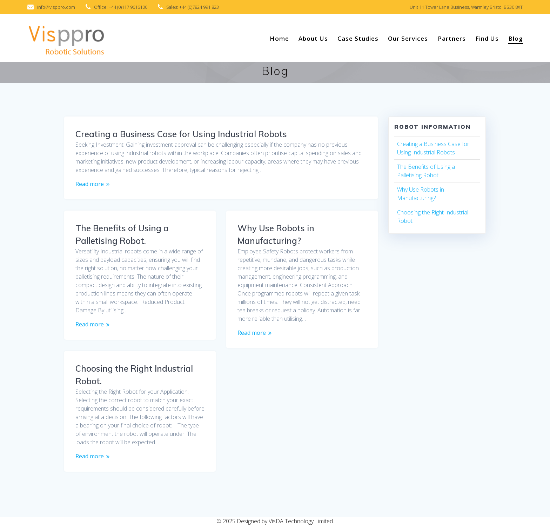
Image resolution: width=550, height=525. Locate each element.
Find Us (487, 38)
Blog (515, 38)
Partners (452, 38)
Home (279, 38)
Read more (89, 184)
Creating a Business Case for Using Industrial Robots (181, 134)
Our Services (408, 38)
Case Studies (357, 38)
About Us (313, 38)
